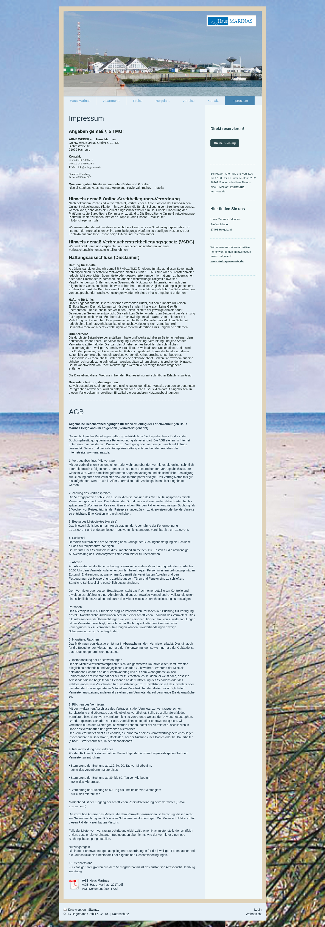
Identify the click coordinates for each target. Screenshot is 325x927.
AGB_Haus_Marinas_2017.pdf (102, 884)
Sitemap (93, 909)
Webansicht (254, 914)
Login (257, 909)
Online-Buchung (225, 143)
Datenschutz (120, 914)
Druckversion (75, 909)
